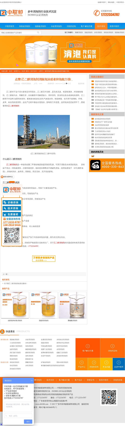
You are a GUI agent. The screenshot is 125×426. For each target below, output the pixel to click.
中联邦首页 (9, 26)
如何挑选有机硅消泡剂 (102, 119)
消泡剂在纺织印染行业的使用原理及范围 (107, 81)
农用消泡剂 (60, 349)
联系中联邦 (114, 26)
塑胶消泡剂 (14, 356)
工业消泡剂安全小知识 (102, 131)
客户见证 (78, 380)
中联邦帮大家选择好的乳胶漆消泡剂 (107, 103)
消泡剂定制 (71, 26)
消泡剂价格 (117, 380)
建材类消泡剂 (30, 352)
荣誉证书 (90, 380)
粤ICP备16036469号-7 (47, 407)
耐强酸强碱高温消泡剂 (49, 365)
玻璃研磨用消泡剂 (47, 352)
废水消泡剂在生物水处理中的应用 (106, 128)
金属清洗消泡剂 (46, 339)
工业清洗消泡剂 (15, 343)
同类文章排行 (97, 77)
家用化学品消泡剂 (63, 343)
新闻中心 (17, 71)
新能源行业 (29, 359)
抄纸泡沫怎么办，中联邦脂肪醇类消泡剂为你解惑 (107, 87)
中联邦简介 (120, 2)
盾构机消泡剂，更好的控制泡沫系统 (107, 144)
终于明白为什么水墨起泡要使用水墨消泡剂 (107, 97)
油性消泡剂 (29, 356)
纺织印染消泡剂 (62, 346)
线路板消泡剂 (40, 26)
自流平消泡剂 (45, 356)
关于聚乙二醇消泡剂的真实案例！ (15, 283)
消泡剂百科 (94, 364)
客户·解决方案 (86, 26)
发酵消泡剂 (37, 380)
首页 (10, 71)
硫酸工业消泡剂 (62, 352)
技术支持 (33, 71)
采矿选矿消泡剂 (15, 352)
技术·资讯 (101, 26)
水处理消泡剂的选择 (102, 125)
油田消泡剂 (14, 349)
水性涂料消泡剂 (30, 343)
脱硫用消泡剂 (43, 320)
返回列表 (81, 83)
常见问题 (106, 364)
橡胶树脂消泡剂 (30, 349)
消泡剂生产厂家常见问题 (103, 122)
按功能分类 (4, 339)
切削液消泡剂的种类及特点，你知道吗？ (107, 141)
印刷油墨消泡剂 (46, 346)
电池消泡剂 (14, 359)
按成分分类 (4, 362)
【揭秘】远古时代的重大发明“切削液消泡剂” (107, 109)
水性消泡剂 (98, 32)
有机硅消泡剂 (24, 26)
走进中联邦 (118, 364)
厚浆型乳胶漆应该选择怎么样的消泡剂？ (107, 94)
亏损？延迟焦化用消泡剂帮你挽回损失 (107, 84)
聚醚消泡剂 (79, 32)
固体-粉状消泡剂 (62, 362)
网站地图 (111, 2)
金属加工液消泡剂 (16, 346)
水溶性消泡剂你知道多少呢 (104, 147)
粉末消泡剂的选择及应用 (103, 137)
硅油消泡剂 (60, 365)
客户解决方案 (87, 348)
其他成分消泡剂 (15, 369)
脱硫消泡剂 (88, 32)
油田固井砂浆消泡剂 (15, 320)
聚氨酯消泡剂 (72, 320)
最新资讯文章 (97, 114)
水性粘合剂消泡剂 (63, 339)
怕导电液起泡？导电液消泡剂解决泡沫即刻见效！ (107, 100)
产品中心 (81, 364)
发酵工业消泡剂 (46, 349)
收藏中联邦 (102, 2)
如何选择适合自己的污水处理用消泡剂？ (107, 91)
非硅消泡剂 (14, 365)
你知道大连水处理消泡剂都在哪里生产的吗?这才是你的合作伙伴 (107, 106)
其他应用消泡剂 (62, 356)
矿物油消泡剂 (45, 362)
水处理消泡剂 (56, 26)
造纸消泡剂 (29, 346)
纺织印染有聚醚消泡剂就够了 (105, 134)
